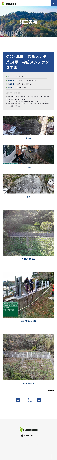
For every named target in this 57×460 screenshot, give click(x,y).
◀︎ (18, 400)
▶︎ (39, 400)
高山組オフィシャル (28, 435)
